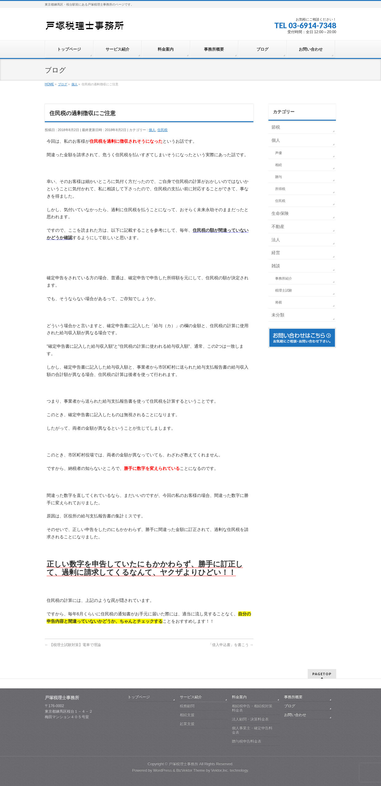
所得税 (280, 189)
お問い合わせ (295, 715)
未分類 (277, 314)
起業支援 (187, 724)
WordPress (162, 770)
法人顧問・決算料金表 (250, 719)
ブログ (289, 706)
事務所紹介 (283, 278)
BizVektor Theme (190, 770)
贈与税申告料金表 (246, 741)
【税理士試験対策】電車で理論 (73, 645)
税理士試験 (283, 290)
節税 (275, 127)
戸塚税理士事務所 (183, 764)
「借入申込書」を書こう (230, 645)
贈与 (278, 177)
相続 (278, 165)
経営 (275, 252)
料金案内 (239, 697)
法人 (275, 239)
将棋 (278, 302)
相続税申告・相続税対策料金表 (252, 708)
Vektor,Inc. (220, 770)
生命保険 (280, 213)
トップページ (139, 697)
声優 (278, 153)
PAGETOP (322, 674)
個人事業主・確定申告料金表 (252, 730)
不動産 (277, 226)
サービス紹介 (191, 697)
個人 (152, 130)
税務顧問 (187, 706)
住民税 (162, 130)
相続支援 (187, 715)
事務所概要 (293, 697)
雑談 (275, 265)
